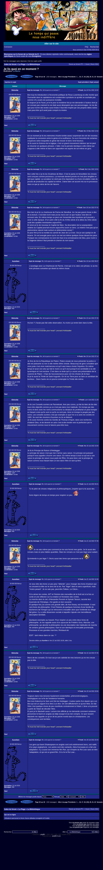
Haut (5, 125)
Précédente (72, 77)
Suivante (100, 77)
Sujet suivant (94, 82)
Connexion (8, 47)
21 (93, 77)
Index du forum (10, 64)
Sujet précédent (83, 82)
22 (95, 77)
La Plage (21, 64)
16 (80, 77)
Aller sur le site (51, 44)
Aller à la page (63, 77)
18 (84, 77)
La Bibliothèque (33, 64)
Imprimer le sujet (10, 82)
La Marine (16, 71)
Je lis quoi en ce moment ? (21, 68)
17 (82, 77)
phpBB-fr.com (56, 836)
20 (90, 77)
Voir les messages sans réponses (15, 61)
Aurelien (45, 640)
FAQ (86, 47)
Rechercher (94, 47)
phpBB (42, 834)
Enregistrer (36, 56)
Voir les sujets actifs (35, 61)
